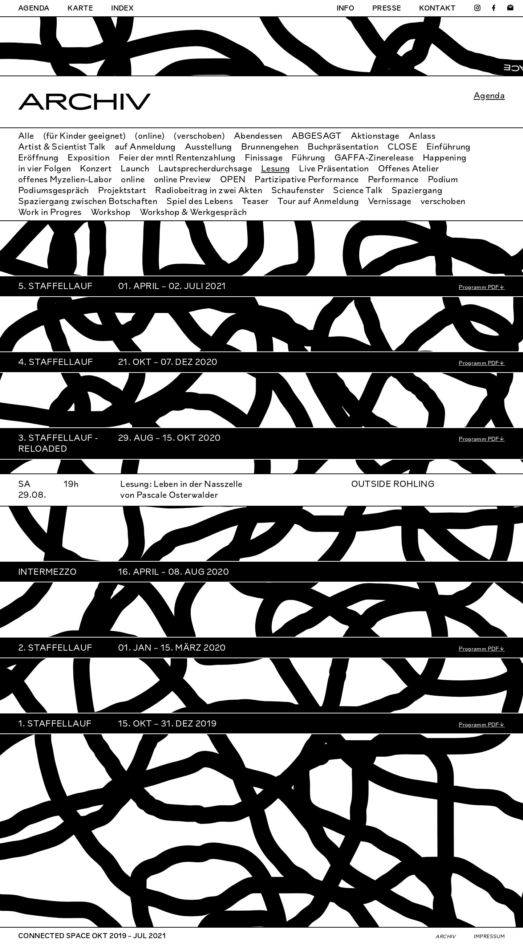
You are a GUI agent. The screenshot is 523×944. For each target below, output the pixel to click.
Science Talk (357, 190)
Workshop (111, 212)
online (133, 179)
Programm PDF (479, 287)
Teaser (255, 201)
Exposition (89, 157)
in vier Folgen (44, 168)
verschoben (443, 201)
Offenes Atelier (408, 168)
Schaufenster (297, 190)
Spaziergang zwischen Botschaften (87, 201)
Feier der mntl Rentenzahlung (177, 157)
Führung (308, 157)
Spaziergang (417, 190)
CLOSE (402, 146)
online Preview (182, 179)
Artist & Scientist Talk (62, 146)
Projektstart (122, 190)
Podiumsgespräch (53, 190)
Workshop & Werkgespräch (193, 212)
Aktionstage (375, 136)
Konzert (96, 168)
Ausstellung (208, 146)
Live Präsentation (334, 168)
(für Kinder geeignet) (84, 136)
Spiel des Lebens (199, 201)
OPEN (233, 179)
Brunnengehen (270, 146)
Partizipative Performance (306, 179)
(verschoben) (199, 136)
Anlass (422, 136)
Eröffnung (38, 157)
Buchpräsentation (343, 146)
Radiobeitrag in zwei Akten (208, 190)
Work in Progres (50, 212)
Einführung (448, 146)
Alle (26, 136)
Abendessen (258, 136)
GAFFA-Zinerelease (374, 157)
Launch (135, 168)
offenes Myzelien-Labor (65, 179)
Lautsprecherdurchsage (205, 168)
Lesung (275, 168)
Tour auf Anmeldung (318, 201)
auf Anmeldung (145, 146)
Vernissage (389, 201)
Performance (393, 179)
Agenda (489, 95)
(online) (150, 136)
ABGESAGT (317, 136)
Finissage (264, 157)
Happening (444, 157)
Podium (443, 179)
